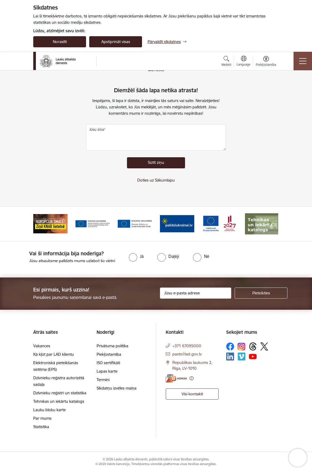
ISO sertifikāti (108, 362)
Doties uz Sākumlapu (156, 180)
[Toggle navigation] (303, 61)
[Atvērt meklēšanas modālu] (226, 61)
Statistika (41, 426)
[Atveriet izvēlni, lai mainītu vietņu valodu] (243, 61)
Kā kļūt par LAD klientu (53, 354)
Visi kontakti (192, 393)
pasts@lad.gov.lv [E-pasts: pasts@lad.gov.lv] (187, 354)
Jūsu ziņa (96, 129)
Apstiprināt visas (115, 41)
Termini (103, 379)
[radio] (136, 256)
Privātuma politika (112, 345)
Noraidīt (60, 41)
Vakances (41, 345)
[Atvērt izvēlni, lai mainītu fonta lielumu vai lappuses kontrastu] (266, 61)
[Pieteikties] (261, 293)
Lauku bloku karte (49, 409)
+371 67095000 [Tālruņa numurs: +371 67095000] (186, 345)
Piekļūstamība (109, 354)
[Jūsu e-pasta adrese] (195, 293)
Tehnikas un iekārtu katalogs (58, 401)
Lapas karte (107, 371)
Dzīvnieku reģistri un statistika (59, 392)
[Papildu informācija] (191, 378)
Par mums (42, 418)
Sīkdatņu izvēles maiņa (116, 388)
